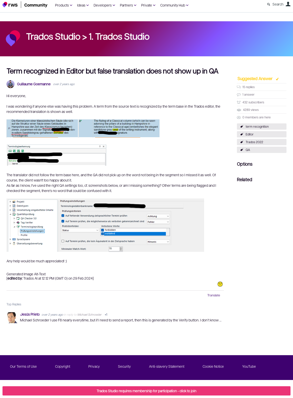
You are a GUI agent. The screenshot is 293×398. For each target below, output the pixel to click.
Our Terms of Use (23, 366)
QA (248, 150)
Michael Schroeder (89, 314)
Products (62, 5)
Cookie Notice (213, 366)
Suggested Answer (255, 78)
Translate (213, 295)
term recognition (257, 126)
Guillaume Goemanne (34, 84)
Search (277, 4)
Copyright (62, 366)
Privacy (94, 366)
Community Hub (172, 5)
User (287, 4)
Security (124, 366)
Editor (250, 134)
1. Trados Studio (119, 36)
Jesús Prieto (30, 314)
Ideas (81, 5)
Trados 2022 (254, 142)
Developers (103, 5)
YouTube (249, 366)
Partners (126, 5)
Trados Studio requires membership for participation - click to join (146, 390)
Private (146, 5)
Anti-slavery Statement (166, 366)
